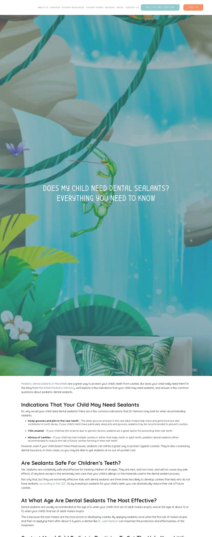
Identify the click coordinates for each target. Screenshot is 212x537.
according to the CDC (52, 483)
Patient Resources (73, 7)
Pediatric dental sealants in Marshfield (44, 383)
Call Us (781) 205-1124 (160, 7)
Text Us (193, 7)
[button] (43, 7)
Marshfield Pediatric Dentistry (57, 388)
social (120, 7)
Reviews (110, 7)
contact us (132, 7)
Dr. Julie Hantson (108, 521)
